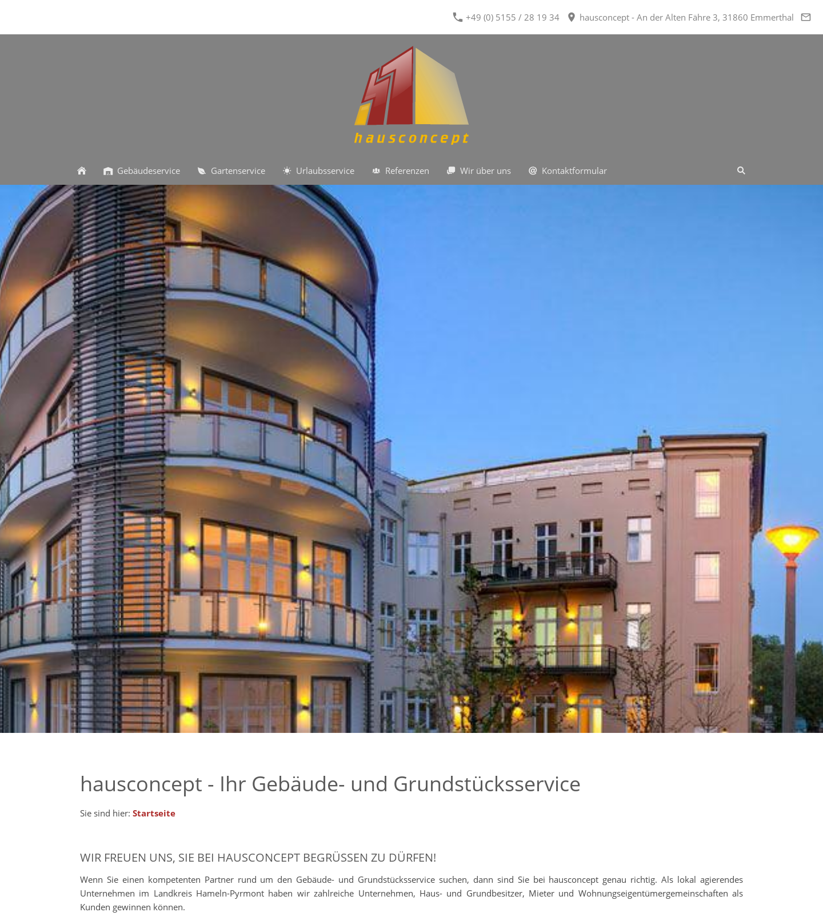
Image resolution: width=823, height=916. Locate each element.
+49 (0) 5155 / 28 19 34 (506, 17)
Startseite (154, 813)
